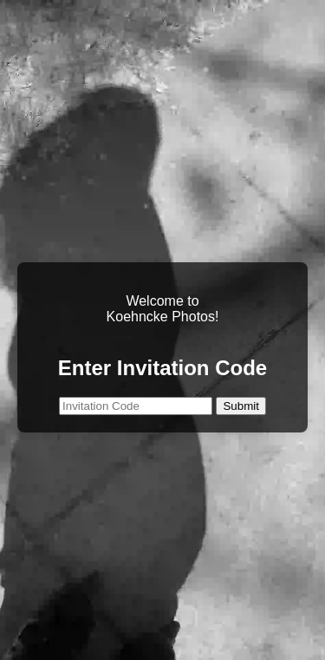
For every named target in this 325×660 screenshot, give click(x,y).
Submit (240, 405)
